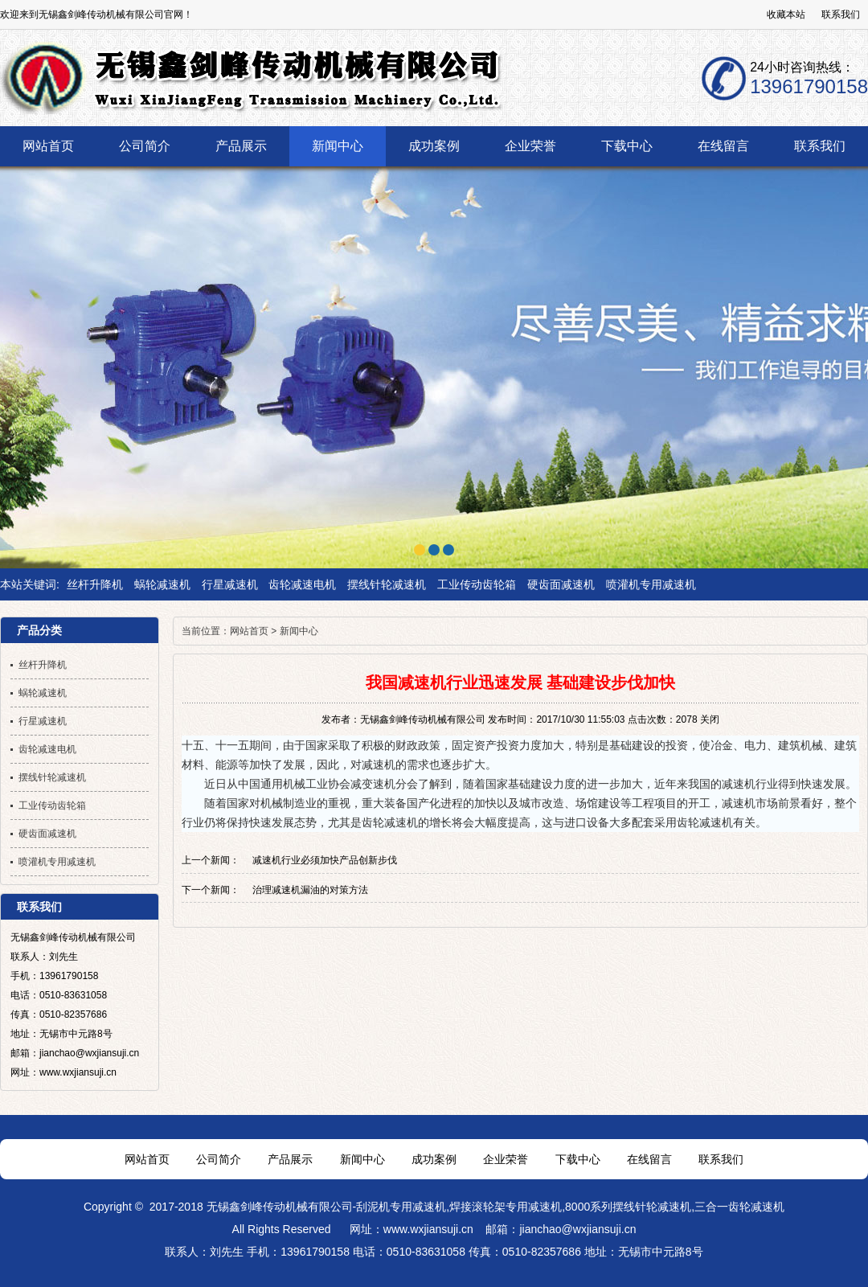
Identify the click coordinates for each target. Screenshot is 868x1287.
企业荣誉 (505, 1159)
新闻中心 (299, 631)
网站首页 (249, 631)
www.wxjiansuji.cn (428, 1229)
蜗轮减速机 (162, 584)
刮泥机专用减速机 (401, 1206)
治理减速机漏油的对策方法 (310, 890)
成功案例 (434, 1159)
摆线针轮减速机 (386, 584)
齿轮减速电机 (302, 584)
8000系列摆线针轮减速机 (628, 1206)
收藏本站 (786, 14)
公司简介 (218, 1159)
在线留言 (649, 1159)
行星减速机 (230, 584)
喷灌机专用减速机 (651, 584)
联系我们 (840, 14)
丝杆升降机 (95, 584)
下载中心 (577, 1159)
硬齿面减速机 (561, 584)
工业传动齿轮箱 (476, 584)
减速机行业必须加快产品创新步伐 (324, 860)
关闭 (709, 719)
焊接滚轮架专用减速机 (505, 1206)
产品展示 (290, 1159)
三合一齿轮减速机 (739, 1206)
